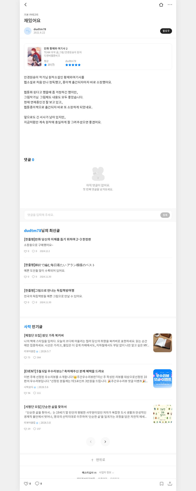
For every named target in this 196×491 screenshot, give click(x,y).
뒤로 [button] (26, 4)
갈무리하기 (162, 484)
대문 (161, 4)
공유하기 (170, 484)
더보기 (170, 4)
